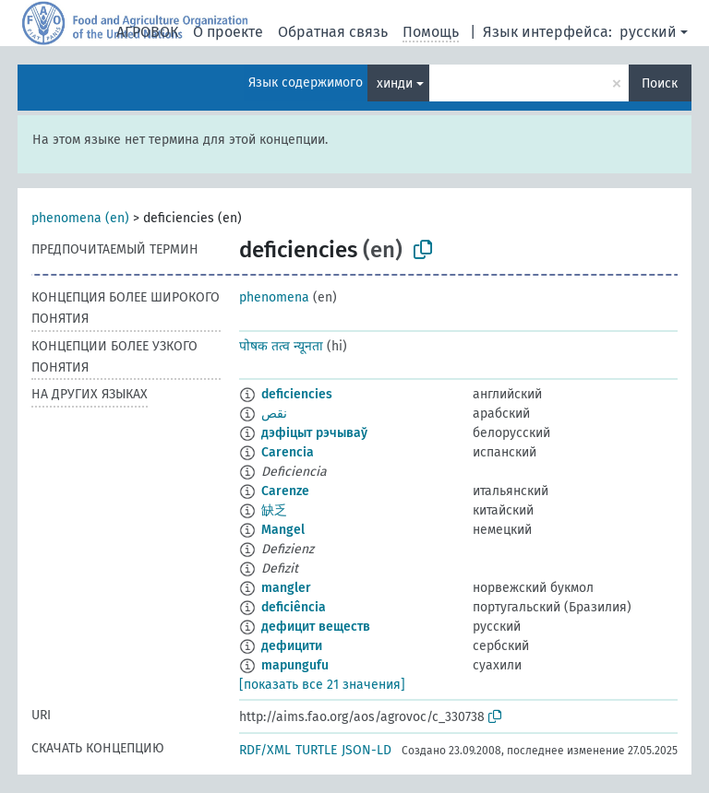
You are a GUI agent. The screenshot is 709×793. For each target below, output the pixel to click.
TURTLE (316, 750)
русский (648, 32)
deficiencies (296, 394)
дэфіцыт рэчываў (314, 433)
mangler (286, 588)
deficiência (293, 607)
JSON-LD (366, 750)
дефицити (291, 646)
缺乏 (274, 510)
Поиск (660, 83)
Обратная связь (333, 32)
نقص (274, 413)
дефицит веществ (315, 626)
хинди (395, 83)
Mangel (283, 530)
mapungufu (295, 665)
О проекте (228, 32)
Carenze (285, 491)
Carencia (287, 452)
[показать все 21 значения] (322, 684)
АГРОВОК (147, 32)
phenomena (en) (80, 218)
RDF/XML (265, 750)
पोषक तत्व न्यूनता (281, 346)
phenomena (274, 297)
